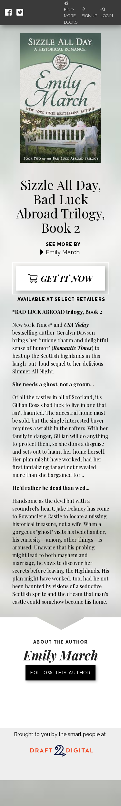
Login (106, 12)
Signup (89, 12)
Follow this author (60, 672)
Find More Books (70, 13)
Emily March (63, 252)
